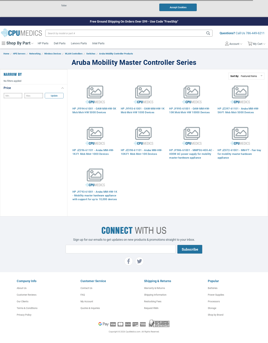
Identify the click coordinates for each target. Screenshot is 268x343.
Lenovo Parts (79, 43)
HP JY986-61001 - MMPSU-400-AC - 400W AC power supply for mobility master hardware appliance (191, 153)
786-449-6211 (255, 33)
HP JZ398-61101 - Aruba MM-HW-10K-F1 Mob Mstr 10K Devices (141, 152)
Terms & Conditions (27, 308)
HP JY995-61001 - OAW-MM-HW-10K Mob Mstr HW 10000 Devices (189, 110)
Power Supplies (216, 294)
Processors (214, 301)
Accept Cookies (178, 7)
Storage (212, 308)
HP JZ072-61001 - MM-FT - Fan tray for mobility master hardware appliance (239, 153)
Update (54, 95)
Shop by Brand (215, 314)
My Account (87, 301)
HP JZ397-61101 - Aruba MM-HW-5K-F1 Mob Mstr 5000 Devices (238, 110)
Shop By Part (17, 43)
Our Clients (22, 301)
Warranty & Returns (154, 288)
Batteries (212, 288)
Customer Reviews (26, 294)
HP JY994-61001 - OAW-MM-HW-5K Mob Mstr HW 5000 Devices (94, 110)
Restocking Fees (152, 301)
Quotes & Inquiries (90, 308)
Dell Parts (59, 43)
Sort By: (234, 76)
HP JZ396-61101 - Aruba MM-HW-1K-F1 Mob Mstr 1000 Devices (93, 152)
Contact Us (86, 288)
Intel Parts (98, 43)
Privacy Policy (24, 314)
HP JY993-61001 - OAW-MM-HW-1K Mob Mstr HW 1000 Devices (142, 110)
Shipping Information (155, 294)
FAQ (83, 294)
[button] (33, 87)
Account (233, 44)
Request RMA (151, 308)
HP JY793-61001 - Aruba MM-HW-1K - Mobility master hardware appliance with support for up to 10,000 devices (94, 195)
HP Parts (43, 43)
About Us (21, 288)
